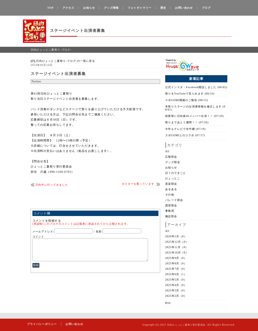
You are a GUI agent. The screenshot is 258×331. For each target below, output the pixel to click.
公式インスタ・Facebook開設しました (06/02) (196, 87)
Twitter (36, 81)
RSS (168, 303)
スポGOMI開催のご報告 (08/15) (186, 100)
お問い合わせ (184, 7)
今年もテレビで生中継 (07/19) (185, 129)
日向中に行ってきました (52, 184)
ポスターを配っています (138, 183)
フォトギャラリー (139, 7)
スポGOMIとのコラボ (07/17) (185, 135)
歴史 (163, 7)
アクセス (68, 7)
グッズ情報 (111, 7)
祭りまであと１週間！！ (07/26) (187, 122)
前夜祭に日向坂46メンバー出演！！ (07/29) (194, 116)
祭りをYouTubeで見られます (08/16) (189, 93)
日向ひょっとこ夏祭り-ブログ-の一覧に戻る (63, 61)
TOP (50, 7)
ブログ (206, 7)
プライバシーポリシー (42, 324)
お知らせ (89, 7)
